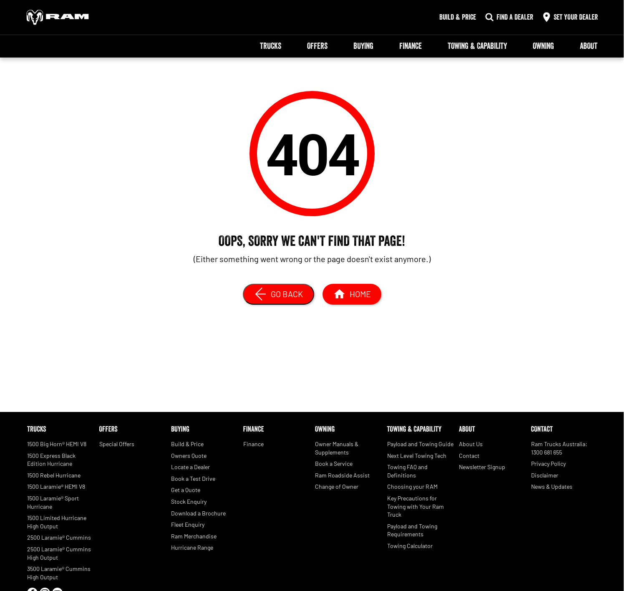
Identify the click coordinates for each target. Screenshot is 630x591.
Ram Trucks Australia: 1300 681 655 (559, 448)
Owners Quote (189, 455)
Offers (317, 46)
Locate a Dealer (190, 466)
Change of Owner (336, 486)
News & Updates (551, 486)
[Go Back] (278, 294)
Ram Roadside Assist (342, 475)
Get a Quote (185, 489)
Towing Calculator (410, 545)
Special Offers (116, 443)
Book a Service (334, 463)
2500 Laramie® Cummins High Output (59, 553)
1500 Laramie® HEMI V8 (56, 486)
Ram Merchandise (194, 536)
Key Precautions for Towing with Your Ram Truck (415, 506)
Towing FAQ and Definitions (407, 471)
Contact (469, 455)
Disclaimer (544, 475)
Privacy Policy (548, 463)
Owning (543, 46)
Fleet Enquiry (187, 524)
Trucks (270, 46)
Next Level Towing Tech (416, 455)
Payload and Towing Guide (420, 443)
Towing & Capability (477, 46)
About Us (471, 443)
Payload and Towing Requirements (412, 530)
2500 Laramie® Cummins (59, 537)
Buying (363, 46)
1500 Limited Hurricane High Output (56, 522)
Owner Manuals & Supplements (336, 448)
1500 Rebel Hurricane (54, 475)
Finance (410, 46)
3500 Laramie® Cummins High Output (59, 573)
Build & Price (187, 443)
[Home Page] (57, 17)
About (588, 46)
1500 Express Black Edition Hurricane (51, 459)
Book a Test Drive (193, 478)
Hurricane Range (192, 547)
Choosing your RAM (412, 486)
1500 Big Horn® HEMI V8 (56, 443)
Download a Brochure (198, 513)
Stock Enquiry (189, 501)
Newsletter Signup (482, 466)
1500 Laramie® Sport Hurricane (53, 502)
